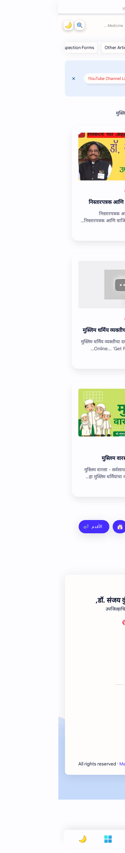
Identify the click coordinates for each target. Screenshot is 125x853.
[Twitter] (75, 677)
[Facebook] (91, 677)
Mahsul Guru (81, 25)
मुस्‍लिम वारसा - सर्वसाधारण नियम (76, 458)
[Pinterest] (66, 677)
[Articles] (92, 191)
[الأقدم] (35, 526)
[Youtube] (108, 677)
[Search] (21, 25)
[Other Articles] (60, 47)
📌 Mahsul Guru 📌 (95, 87)
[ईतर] (73, 191)
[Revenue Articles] (99, 47)
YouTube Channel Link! (50, 78)
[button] (10, 25)
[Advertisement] (62, 578)
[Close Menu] (15, 79)
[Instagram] (83, 677)
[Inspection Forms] (19, 47)
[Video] (94, 447)
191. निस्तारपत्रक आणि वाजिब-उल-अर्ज (70, 202)
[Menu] (49, 839)
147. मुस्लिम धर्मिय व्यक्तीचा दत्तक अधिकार (67, 330)
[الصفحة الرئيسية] (61, 526)
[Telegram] (100, 677)
